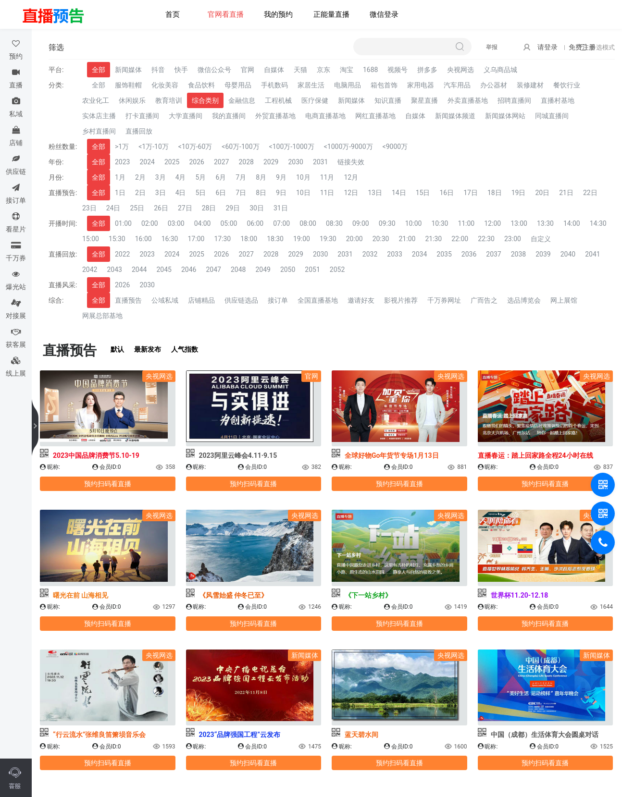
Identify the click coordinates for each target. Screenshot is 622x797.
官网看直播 (226, 14)
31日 (281, 208)
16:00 (143, 239)
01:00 (123, 223)
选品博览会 (524, 300)
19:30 (328, 239)
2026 (196, 162)
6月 (220, 177)
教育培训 (168, 100)
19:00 (301, 239)
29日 (233, 208)
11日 (327, 192)
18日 (494, 192)
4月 (180, 177)
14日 (399, 192)
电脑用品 (347, 85)
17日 (470, 192)
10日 (303, 192)
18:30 (275, 239)
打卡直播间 (142, 116)
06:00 (255, 223)
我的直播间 (229, 116)
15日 (423, 192)
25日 (137, 208)
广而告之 (484, 300)
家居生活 (311, 85)
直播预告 (128, 300)
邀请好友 (361, 300)
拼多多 (427, 70)
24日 (113, 208)
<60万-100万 (240, 146)
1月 (120, 177)
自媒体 (274, 70)
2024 (146, 162)
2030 (295, 162)
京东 (323, 70)
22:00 (459, 239)
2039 (542, 254)
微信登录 (384, 14)
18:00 (248, 239)
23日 (89, 208)
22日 (590, 192)
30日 (256, 208)
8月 (261, 177)
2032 (369, 254)
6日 (220, 192)
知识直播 (387, 100)
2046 (188, 269)
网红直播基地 (375, 116)
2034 (419, 254)
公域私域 (164, 300)
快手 (181, 70)
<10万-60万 (195, 146)
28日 (209, 208)
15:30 (117, 239)
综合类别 (205, 100)
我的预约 (278, 14)
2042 (89, 269)
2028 (245, 162)
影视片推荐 (401, 300)
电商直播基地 (325, 116)
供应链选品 (241, 300)
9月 (281, 177)
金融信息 (241, 100)
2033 (394, 254)
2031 (320, 162)
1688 (370, 70)
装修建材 (530, 85)
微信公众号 (214, 70)
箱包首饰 (384, 85)
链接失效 (350, 162)
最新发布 (147, 349)
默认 (117, 349)
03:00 (176, 223)
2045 (163, 269)
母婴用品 (237, 85)
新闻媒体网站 (505, 116)
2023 (122, 162)
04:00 (202, 223)
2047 (213, 269)
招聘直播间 (514, 100)
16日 (446, 192)
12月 (351, 177)
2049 (262, 269)
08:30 (334, 223)
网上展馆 (563, 300)
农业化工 (95, 100)
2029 (270, 162)
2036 (468, 254)
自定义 (541, 239)
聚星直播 (424, 100)
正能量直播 (331, 14)
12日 (351, 192)
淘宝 (346, 70)
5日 (201, 192)
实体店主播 (99, 116)
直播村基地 (557, 100)
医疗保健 (314, 100)
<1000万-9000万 (348, 146)
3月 (160, 177)
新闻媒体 (128, 70)
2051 (312, 269)
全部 (98, 70)
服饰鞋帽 (128, 85)
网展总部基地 (102, 315)
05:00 (229, 223)
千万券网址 (444, 300)
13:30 (545, 223)
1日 (120, 192)
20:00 (354, 239)
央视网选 (460, 70)
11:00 (466, 223)
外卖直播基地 (468, 100)
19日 (518, 192)
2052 (337, 269)
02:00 (149, 223)
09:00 (360, 223)
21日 (566, 192)
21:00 (407, 239)
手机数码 (274, 85)
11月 (327, 177)
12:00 (492, 223)
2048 (238, 269)
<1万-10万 (153, 146)
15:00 (90, 239)
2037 (493, 254)
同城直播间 (552, 116)
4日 (180, 192)
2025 (171, 162)
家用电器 (420, 85)
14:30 (598, 223)
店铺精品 (201, 300)
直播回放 (138, 131)
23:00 (512, 239)
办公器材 (493, 85)
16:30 (170, 239)
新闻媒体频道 (455, 116)
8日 (261, 192)
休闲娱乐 (132, 100)
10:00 (413, 223)
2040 (567, 254)
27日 (185, 208)
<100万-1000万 (291, 146)
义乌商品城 (500, 70)
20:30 (381, 239)
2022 (122, 254)
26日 (161, 208)
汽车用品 (457, 85)
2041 (592, 254)
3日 (160, 192)
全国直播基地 (318, 300)
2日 (140, 192)
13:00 (518, 223)
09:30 (387, 223)
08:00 (307, 223)
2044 (139, 269)
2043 (114, 269)
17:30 (222, 239)
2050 (287, 269)
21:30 (433, 239)
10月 (303, 177)
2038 (518, 254)
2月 (140, 177)
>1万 (122, 146)
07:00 (281, 223)
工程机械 (278, 100)
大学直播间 (185, 116)
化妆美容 (164, 85)
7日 (241, 192)
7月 (241, 177)
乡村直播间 (99, 131)
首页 (172, 14)
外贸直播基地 (275, 116)
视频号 (397, 70)
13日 (375, 192)
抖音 (158, 70)
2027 (221, 162)
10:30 (440, 223)
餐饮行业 (566, 85)
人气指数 (184, 349)
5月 (201, 177)
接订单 (278, 300)
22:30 (486, 239)
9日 (281, 192)
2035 (443, 254)
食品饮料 (201, 85)
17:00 (196, 239)
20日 (542, 192)
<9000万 (395, 146)
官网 (247, 70)
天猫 (300, 70)
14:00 (571, 223)
